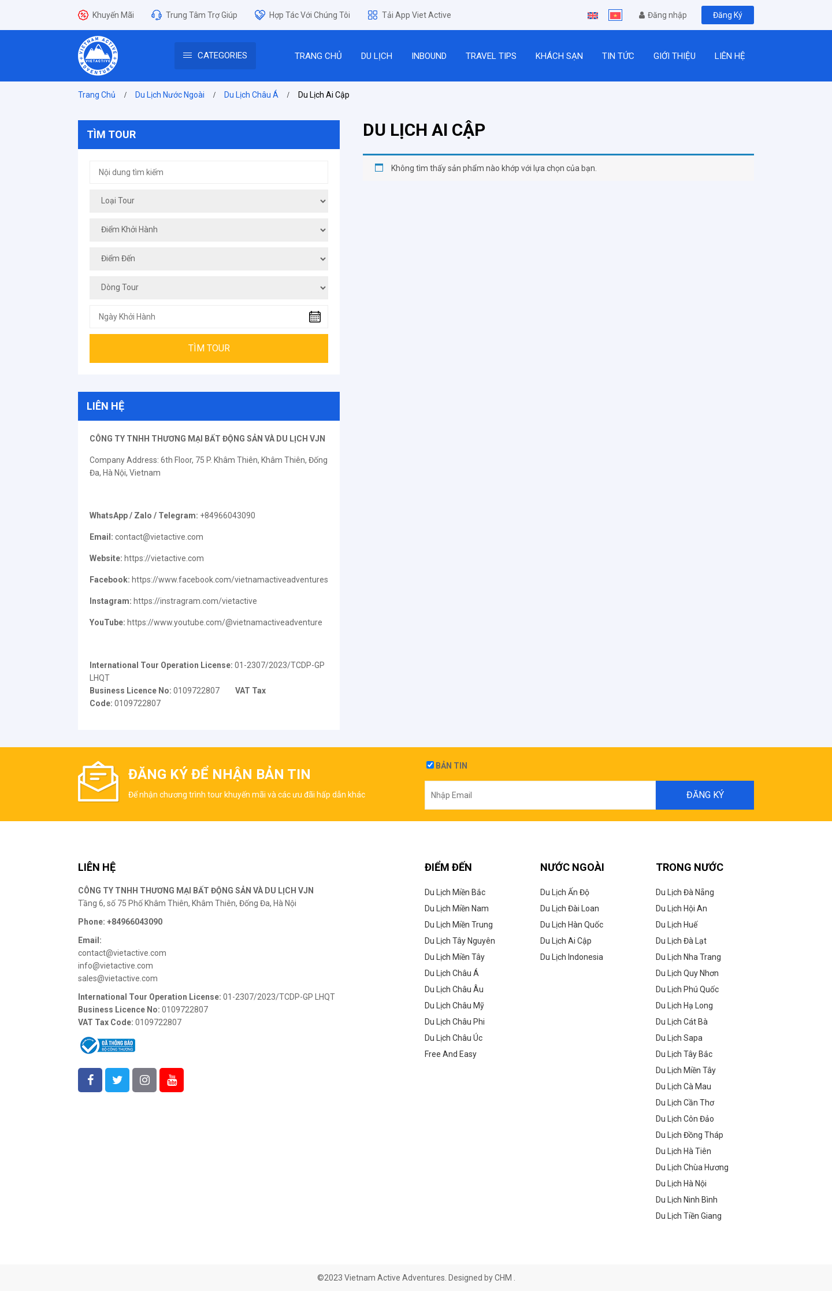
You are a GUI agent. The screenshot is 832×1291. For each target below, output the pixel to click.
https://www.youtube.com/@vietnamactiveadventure (224, 622)
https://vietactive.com (164, 558)
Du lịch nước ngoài (170, 94)
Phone (90, 921)
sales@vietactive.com (118, 978)
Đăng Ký (727, 15)
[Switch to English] (592, 15)
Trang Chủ (97, 94)
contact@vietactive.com (159, 536)
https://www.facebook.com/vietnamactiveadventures (230, 579)
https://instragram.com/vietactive (195, 601)
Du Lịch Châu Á (251, 94)
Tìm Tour (209, 348)
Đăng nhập (663, 15)
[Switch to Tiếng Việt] (615, 15)
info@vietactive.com (115, 965)
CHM (503, 1277)
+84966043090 (134, 921)
